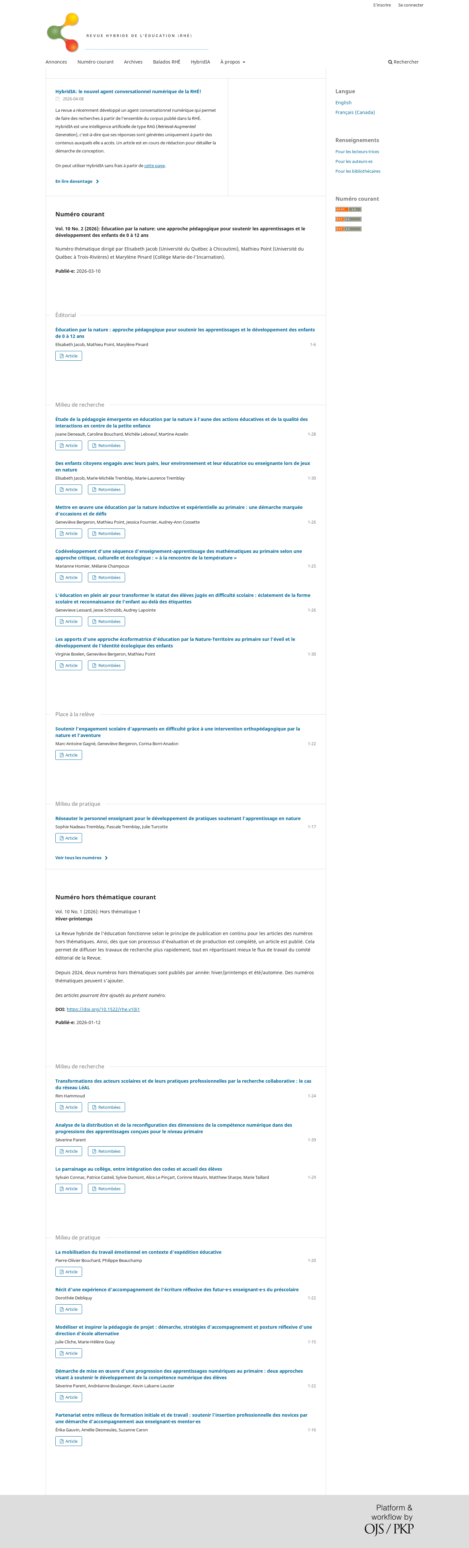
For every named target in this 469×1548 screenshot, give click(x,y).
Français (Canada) (355, 112)
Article (71, 356)
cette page (154, 165)
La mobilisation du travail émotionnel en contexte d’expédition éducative (138, 1252)
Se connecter (410, 5)
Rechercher (403, 62)
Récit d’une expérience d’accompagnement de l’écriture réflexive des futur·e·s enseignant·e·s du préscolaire (177, 1289)
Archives (133, 62)
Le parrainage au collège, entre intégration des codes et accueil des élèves (138, 1169)
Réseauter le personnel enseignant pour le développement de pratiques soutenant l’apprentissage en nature (178, 818)
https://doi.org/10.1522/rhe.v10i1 (103, 1009)
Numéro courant (96, 62)
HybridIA (200, 62)
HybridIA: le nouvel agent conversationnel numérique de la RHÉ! (128, 91)
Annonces (56, 62)
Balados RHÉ (166, 62)
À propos (230, 62)
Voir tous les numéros (78, 858)
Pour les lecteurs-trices (357, 151)
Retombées (109, 445)
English (343, 102)
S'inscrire (382, 5)
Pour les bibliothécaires (357, 171)
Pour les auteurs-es (354, 161)
